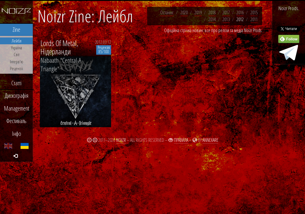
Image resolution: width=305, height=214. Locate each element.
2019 (198, 12)
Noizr (121, 140)
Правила (181, 140)
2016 (240, 12)
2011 (254, 19)
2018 (212, 12)
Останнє (167, 12)
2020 (184, 12)
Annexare (210, 140)
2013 (226, 19)
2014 (212, 19)
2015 (254, 12)
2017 (226, 12)
